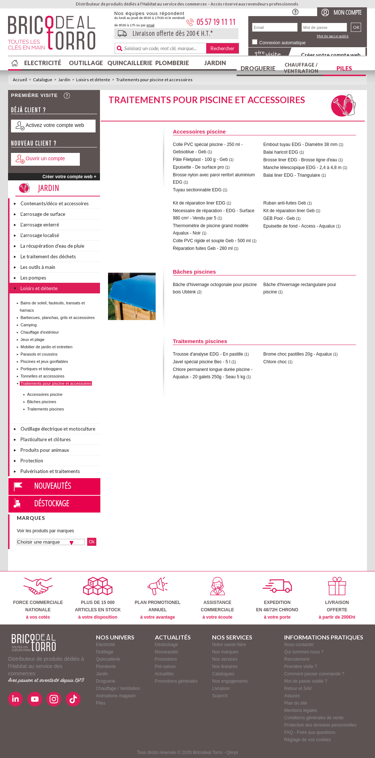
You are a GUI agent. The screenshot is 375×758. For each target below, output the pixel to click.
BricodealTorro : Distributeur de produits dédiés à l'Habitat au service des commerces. (58, 35)
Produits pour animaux (45, 450)
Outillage (86, 62)
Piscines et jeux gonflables (44, 361)
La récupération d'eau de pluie (52, 246)
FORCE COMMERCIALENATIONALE (38, 598)
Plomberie (172, 62)
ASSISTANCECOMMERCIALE (217, 598)
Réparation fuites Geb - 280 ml (203, 248)
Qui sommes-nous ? (303, 651)
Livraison (221, 688)
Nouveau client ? (34, 143)
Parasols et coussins (39, 354)
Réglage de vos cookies (307, 739)
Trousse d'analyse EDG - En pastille (208, 354)
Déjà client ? (28, 109)
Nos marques (225, 651)
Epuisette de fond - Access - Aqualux (299, 226)
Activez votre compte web (55, 125)
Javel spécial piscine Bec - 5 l (201, 361)
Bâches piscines (41, 401)
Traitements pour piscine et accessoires (154, 79)
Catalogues (223, 673)
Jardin (215, 62)
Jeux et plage (32, 339)
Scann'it (219, 695)
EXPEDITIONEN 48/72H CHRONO (277, 598)
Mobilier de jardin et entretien (47, 347)
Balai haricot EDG (280, 152)
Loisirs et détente (93, 79)
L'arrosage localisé (40, 235)
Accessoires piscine (45, 394)
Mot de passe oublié (333, 36)
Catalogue (42, 79)
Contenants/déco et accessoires (55, 203)
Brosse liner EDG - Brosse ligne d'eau (300, 159)
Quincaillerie (129, 62)
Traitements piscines (45, 409)
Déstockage (51, 503)
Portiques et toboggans (41, 369)
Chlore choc (275, 361)
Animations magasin (115, 695)
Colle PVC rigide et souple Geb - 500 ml (212, 240)
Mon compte (347, 12)
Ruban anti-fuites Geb (284, 203)
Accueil (20, 79)
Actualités (164, 673)
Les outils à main (38, 267)
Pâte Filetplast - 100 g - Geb (200, 159)
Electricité (42, 62)
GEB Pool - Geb (279, 218)
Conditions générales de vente (314, 717)
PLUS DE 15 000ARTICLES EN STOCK (97, 598)
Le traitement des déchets (48, 256)
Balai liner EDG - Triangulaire (291, 175)
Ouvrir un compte (45, 158)
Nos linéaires (224, 666)
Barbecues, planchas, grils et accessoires (57, 317)
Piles (344, 68)
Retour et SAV (298, 688)
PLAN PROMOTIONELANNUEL (158, 598)
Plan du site (295, 703)
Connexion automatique (282, 42)
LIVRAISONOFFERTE (337, 598)
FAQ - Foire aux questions (309, 732)
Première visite (34, 95)
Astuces (292, 695)
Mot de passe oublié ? (305, 681)
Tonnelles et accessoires (42, 376)
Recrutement (296, 659)
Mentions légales (300, 710)
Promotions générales (176, 681)
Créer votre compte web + (69, 176)
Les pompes (33, 278)
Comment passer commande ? (314, 673)
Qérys (232, 752)
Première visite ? (300, 666)
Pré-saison (165, 666)
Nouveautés (52, 485)
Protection (32, 461)
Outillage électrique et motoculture (58, 429)
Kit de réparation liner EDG (199, 203)
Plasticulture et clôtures (46, 439)
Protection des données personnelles (320, 725)
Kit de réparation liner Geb (289, 210)
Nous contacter (299, 644)
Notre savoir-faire (229, 644)
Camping (29, 325)
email (150, 25)
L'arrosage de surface (43, 214)
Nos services (224, 659)
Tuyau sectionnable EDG (197, 189)
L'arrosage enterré (40, 225)
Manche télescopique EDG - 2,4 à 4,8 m (302, 167)
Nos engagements (230, 681)
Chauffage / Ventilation (301, 68)
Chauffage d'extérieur (40, 332)
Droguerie (258, 68)
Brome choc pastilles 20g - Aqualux (297, 354)
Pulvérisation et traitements (50, 471)
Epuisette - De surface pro (198, 167)
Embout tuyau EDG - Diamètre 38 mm (300, 144)
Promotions (166, 659)
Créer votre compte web (330, 55)
